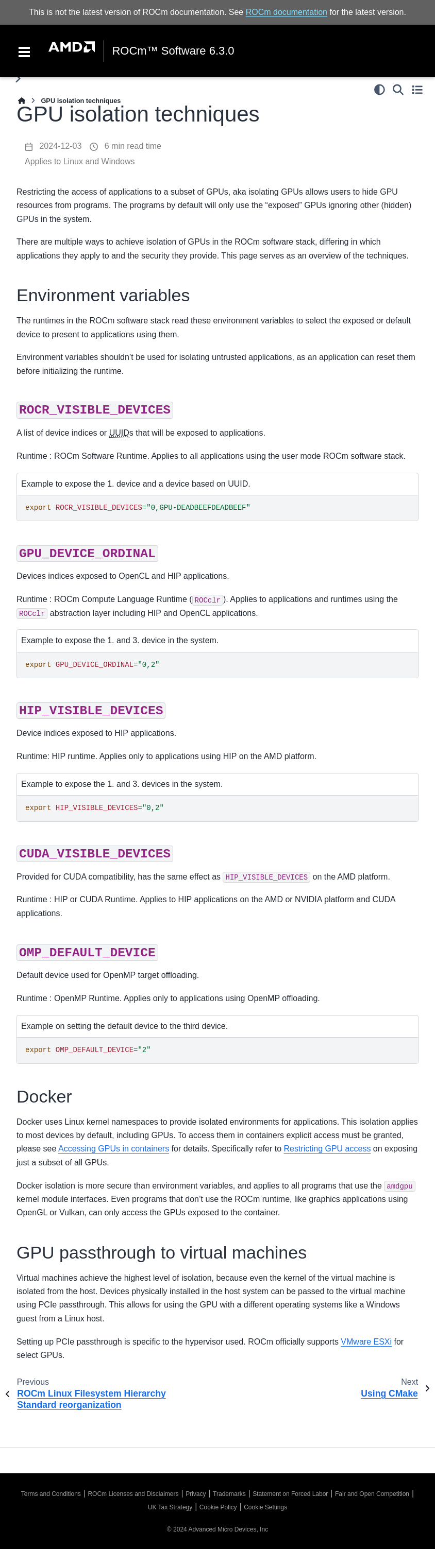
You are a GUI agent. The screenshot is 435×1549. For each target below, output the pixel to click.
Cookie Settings (265, 1507)
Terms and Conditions (51, 1494)
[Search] (398, 89)
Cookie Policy (218, 1507)
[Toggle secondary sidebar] (417, 89)
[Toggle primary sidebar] (17, 78)
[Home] (21, 100)
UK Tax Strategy (170, 1507)
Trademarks (229, 1494)
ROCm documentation (286, 12)
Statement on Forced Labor (290, 1494)
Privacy (196, 1494)
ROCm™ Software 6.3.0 (173, 51)
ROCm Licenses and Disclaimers (133, 1494)
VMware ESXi (366, 1341)
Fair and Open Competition (372, 1494)
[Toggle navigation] (24, 51)
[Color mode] (379, 89)
